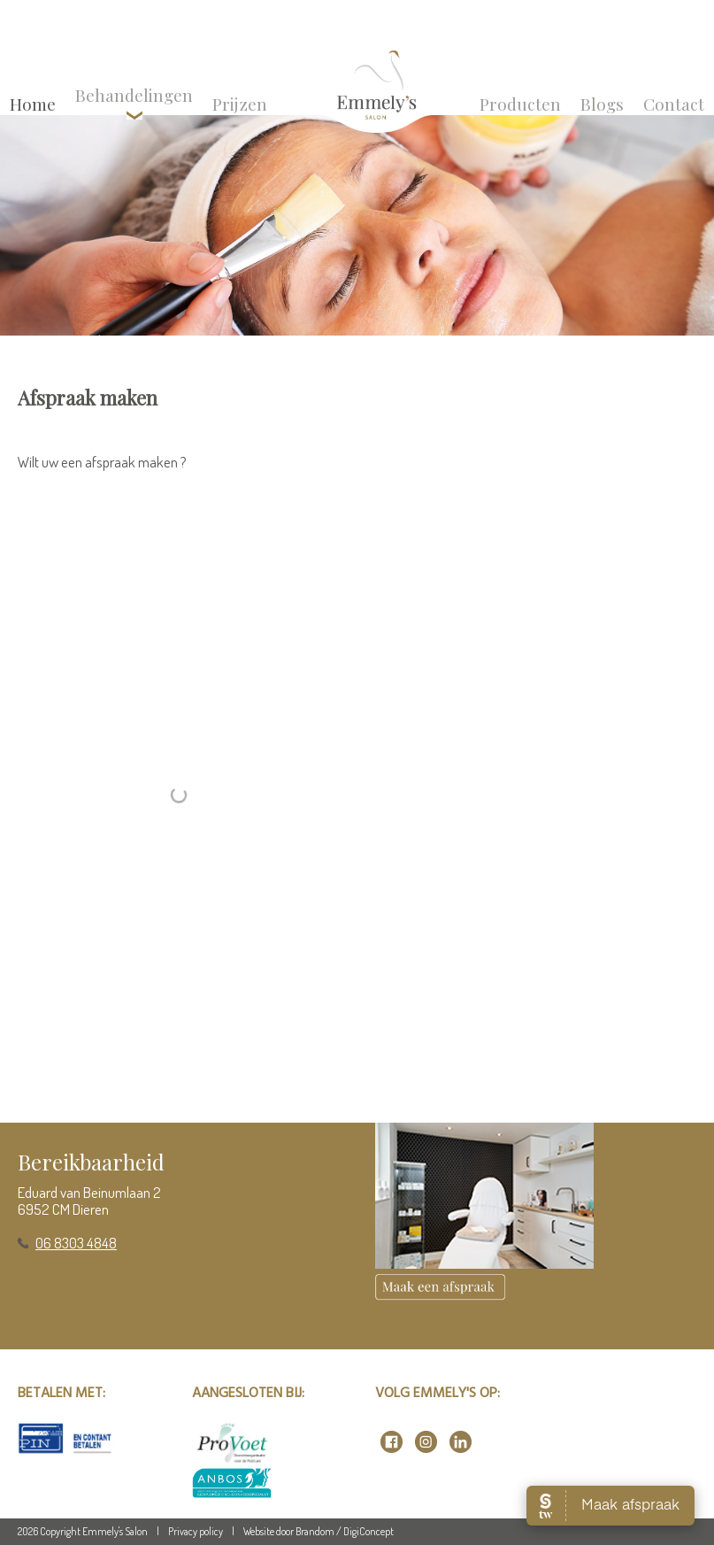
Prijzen (239, 103)
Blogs (602, 103)
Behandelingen (134, 101)
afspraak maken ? (136, 461)
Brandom (315, 1531)
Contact (673, 103)
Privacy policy (195, 1531)
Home (33, 103)
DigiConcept (368, 1531)
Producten (520, 103)
